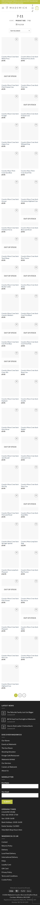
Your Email (20, 795)
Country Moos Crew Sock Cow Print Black (29, 314)
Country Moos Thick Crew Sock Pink (28, 172)
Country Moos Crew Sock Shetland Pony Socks (29, 57)
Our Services (6, 763)
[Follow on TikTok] (32, 11)
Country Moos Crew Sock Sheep (29, 286)
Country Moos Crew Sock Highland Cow (10, 685)
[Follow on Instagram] (32, 8)
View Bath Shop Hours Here (12, 830)
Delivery (5, 850)
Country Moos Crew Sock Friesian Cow (29, 115)
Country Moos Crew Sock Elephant (10, 400)
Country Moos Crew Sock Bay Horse (29, 599)
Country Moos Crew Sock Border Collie (10, 286)
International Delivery (10, 857)
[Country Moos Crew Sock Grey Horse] (10, 416)
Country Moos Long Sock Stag (29, 542)
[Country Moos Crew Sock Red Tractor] (29, 559)
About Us (5, 771)
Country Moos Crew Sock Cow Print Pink (29, 343)
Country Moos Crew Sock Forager (10, 115)
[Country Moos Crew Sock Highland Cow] (10, 673)
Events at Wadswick (9, 744)
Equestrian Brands (24, 888)
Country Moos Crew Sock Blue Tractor (29, 257)
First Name (20, 786)
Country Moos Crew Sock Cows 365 (10, 371)
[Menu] (3, 8)
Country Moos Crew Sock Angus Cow (10, 143)
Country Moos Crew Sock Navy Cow (29, 485)
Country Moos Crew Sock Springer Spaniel (10, 542)
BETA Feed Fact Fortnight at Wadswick (21, 719)
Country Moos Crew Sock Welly (29, 628)
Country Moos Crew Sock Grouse (10, 200)
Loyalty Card (6, 865)
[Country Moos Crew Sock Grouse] (10, 188)
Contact (5, 842)
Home (11, 20)
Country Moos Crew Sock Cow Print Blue (10, 343)
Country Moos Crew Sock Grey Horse (10, 428)
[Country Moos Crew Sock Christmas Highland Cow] (29, 188)
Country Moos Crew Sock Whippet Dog (29, 143)
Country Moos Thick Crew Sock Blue (8, 172)
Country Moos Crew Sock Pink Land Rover (10, 514)
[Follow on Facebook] (32, 5)
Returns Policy (7, 846)
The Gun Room (7, 748)
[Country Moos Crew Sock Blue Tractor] (29, 245)
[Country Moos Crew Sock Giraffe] (29, 388)
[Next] (24, 695)
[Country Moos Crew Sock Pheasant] (10, 616)
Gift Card (5, 868)
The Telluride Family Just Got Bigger (20, 712)
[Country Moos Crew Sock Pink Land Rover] (10, 502)
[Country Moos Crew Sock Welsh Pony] (10, 46)
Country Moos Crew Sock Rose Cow (29, 371)
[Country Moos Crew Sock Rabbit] (29, 416)
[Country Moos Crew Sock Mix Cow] (10, 644)
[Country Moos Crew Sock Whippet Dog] (29, 131)
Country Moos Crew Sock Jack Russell (10, 457)
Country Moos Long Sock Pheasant (10, 571)
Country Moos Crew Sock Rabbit (29, 428)
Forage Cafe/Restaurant (10, 755)
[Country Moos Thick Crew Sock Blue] (10, 160)
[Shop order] (20, 31)
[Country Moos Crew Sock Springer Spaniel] (10, 530)
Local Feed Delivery (9, 853)
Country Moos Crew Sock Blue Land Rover (29, 229)
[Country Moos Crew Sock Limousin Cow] (29, 445)
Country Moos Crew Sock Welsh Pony (10, 57)
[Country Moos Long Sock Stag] (29, 530)
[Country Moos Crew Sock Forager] (10, 103)
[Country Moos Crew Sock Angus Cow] (10, 131)
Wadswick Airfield (8, 759)
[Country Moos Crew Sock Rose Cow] (29, 359)
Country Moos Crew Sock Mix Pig (10, 485)
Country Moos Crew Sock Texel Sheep (10, 257)
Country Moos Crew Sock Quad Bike (29, 514)
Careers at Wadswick (9, 767)
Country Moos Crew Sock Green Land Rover (29, 656)
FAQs (4, 861)
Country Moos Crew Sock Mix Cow (10, 656)
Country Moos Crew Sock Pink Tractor (10, 599)
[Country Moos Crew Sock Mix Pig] (10, 473)
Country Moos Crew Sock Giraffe (29, 400)
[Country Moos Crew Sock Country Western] (10, 302)
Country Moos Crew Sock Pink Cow (29, 86)
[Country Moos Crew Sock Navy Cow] (29, 473)
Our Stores (6, 740)
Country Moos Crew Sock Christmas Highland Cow (29, 200)
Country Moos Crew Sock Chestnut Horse (10, 229)
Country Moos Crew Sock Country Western (10, 314)
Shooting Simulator (9, 752)
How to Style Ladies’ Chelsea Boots (20, 726)
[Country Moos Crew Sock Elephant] (10, 388)
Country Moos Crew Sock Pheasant (10, 628)
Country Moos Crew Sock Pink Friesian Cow (10, 86)
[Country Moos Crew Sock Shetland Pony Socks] (29, 46)
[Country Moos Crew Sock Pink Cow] (29, 74)
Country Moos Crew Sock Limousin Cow (29, 457)
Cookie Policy (7, 880)
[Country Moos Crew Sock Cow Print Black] (29, 302)
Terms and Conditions (10, 876)
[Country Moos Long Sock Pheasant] (10, 559)
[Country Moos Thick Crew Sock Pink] (29, 160)
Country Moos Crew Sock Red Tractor (29, 571)
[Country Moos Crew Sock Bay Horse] (29, 587)
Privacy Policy (7, 872)
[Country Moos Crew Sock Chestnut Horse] (10, 217)
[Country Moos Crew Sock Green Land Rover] (29, 644)
